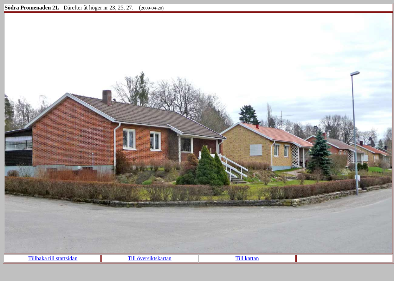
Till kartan (247, 258)
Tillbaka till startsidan (53, 258)
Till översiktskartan (150, 258)
